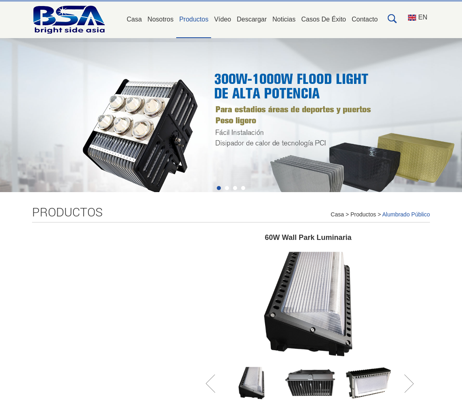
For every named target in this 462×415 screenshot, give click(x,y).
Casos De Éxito (323, 19)
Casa (134, 19)
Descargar (252, 19)
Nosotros (160, 19)
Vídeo (222, 19)
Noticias (284, 19)
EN (417, 17)
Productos (193, 19)
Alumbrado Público (406, 214)
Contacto (365, 19)
